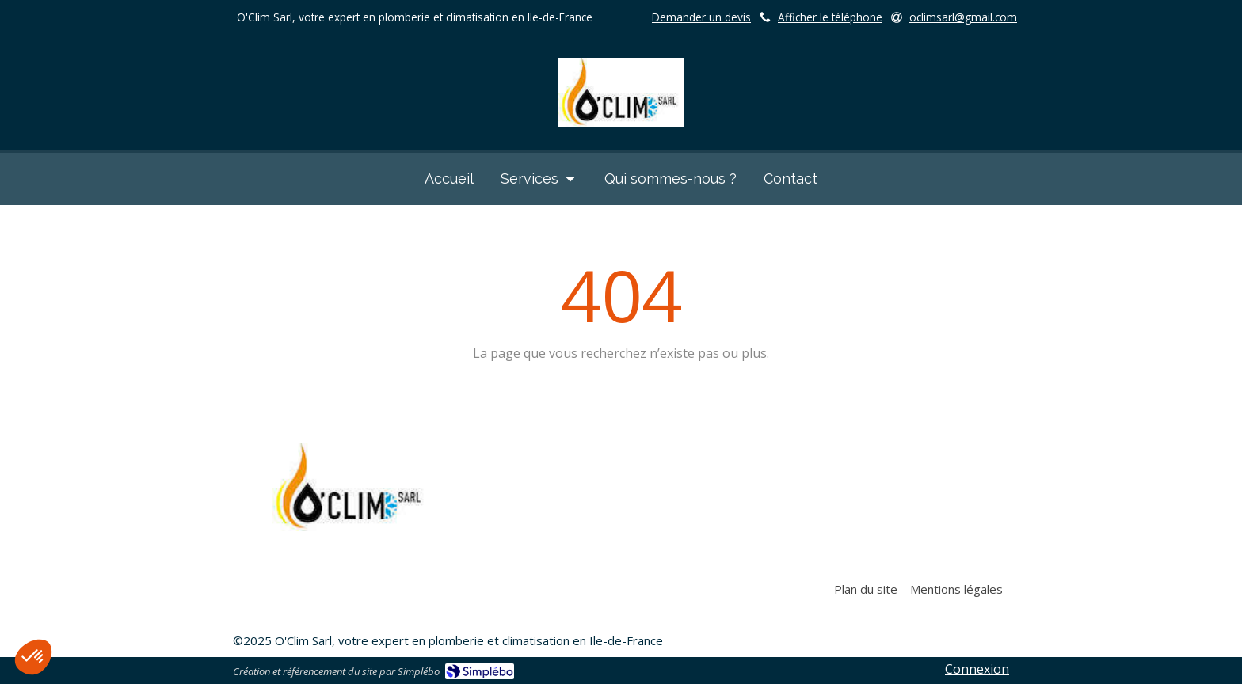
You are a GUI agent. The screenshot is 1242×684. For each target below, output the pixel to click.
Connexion (977, 669)
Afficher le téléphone (830, 17)
